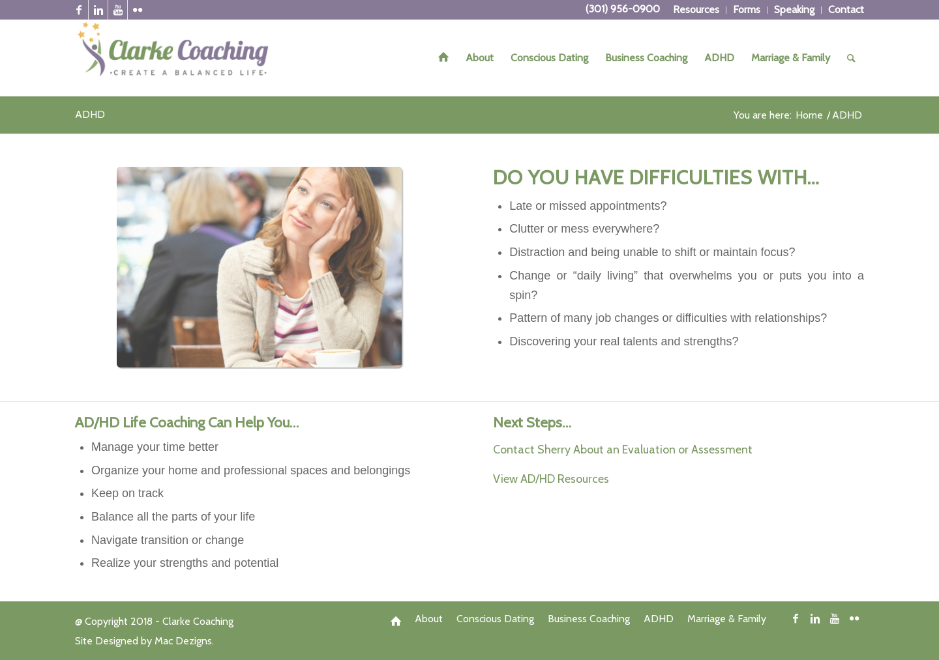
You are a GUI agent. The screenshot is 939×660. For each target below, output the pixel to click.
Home (809, 115)
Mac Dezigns (183, 641)
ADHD (90, 114)
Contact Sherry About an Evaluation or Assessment (623, 449)
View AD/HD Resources (551, 479)
